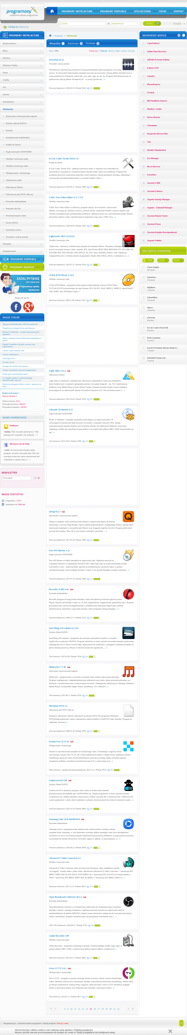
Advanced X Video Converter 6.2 (65, 858)
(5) (91, 88)
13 (83, 1009)
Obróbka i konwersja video (17, 166)
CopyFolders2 (153, 43)
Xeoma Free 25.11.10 (59, 741)
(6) (91, 265)
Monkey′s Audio (154, 109)
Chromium (152, 125)
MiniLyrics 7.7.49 (57, 667)
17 (99, 1009)
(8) (91, 399)
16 (95, 1009)
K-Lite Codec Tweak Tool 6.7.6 (64, 158)
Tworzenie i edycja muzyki (17, 237)
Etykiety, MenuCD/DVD (16, 123)
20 (111, 1009)
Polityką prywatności (83, 1030)
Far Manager (153, 158)
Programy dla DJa (13, 208)
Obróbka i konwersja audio (17, 159)
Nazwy (111, 51)
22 (118, 1009)
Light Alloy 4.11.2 (57, 370)
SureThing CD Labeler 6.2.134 (63, 628)
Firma (5, 72)
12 (79, 1009)
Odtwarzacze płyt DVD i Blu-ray (19, 194)
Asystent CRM (153, 183)
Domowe (6, 58)
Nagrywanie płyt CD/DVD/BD (18, 152)
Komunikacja (8, 101)
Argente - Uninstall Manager (159, 207)
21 (114, 1009)
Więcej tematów (9, 396)
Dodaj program (49, 1023)
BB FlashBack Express (157, 101)
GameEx (151, 76)
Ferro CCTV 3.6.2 (57, 968)
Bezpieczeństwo (9, 43)
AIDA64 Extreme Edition (158, 59)
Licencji (131, 51)
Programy (59, 36)
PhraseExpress (153, 84)
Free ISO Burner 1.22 (59, 550)
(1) (91, 579)
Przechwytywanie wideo (16, 215)
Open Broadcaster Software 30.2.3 (65, 897)
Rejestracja (23, 27)
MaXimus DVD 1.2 (58, 706)
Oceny (124, 51)
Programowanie (9, 251)
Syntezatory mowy (13, 230)
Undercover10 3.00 (58, 780)
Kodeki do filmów (13, 144)
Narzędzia (7, 244)
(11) (91, 886)
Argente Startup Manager (158, 199)
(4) (92, 925)
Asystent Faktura (154, 191)
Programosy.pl (10, 1023)
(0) (91, 187)
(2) (87, 441)
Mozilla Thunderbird (156, 150)
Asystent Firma (154, 224)
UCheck (150, 92)
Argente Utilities (154, 240)
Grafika (6, 80)
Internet (6, 94)
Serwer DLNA (12, 223)
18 (103, 1009)
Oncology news (8, 358)
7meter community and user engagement (19, 370)
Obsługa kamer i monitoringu (18, 173)
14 (87, 1009)
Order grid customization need (15, 374)
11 (75, 1009)
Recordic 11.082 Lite (59, 589)
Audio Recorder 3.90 (59, 936)
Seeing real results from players (15, 366)
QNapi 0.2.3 (54, 511)
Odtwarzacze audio (14, 180)
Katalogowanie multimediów (18, 137)
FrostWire (151, 175)
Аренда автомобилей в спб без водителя (19, 324)
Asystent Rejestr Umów (157, 216)
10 (71, 1009)
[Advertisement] (80, 123)
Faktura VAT (153, 68)
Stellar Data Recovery (156, 51)
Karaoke (9, 130)
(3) (91, 618)
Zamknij (170, 1031)
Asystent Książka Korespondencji (162, 232)
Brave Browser (153, 166)
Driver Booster (153, 117)
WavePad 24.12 (56, 59)
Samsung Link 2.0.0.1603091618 (64, 819)
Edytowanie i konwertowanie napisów (21, 116)
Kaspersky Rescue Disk (157, 133)
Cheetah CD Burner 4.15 (61, 409)
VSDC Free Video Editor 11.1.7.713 (66, 197)
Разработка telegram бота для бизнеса (18, 328)
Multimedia (8, 109)
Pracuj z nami (62, 1023)
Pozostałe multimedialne (16, 201)
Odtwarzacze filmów (14, 187)
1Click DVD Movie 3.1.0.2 (61, 275)
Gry (4, 87)
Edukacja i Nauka (10, 65)
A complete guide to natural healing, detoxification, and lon (17, 379)
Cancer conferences (10, 354)
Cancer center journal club (13, 350)
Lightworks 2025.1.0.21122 (62, 236)
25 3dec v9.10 (8, 362)
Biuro (5, 50)
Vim (149, 142)
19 (107, 1009)
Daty (118, 51)
